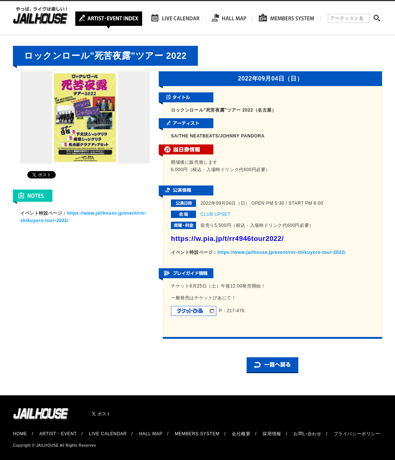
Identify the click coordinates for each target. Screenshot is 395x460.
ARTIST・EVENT (57, 433)
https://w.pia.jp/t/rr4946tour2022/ (227, 238)
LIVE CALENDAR (108, 433)
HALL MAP (151, 433)
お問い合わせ (307, 433)
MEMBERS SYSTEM (197, 433)
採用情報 (271, 433)
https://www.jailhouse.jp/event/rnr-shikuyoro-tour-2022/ (281, 252)
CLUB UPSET (215, 214)
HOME (20, 433)
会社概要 (241, 433)
